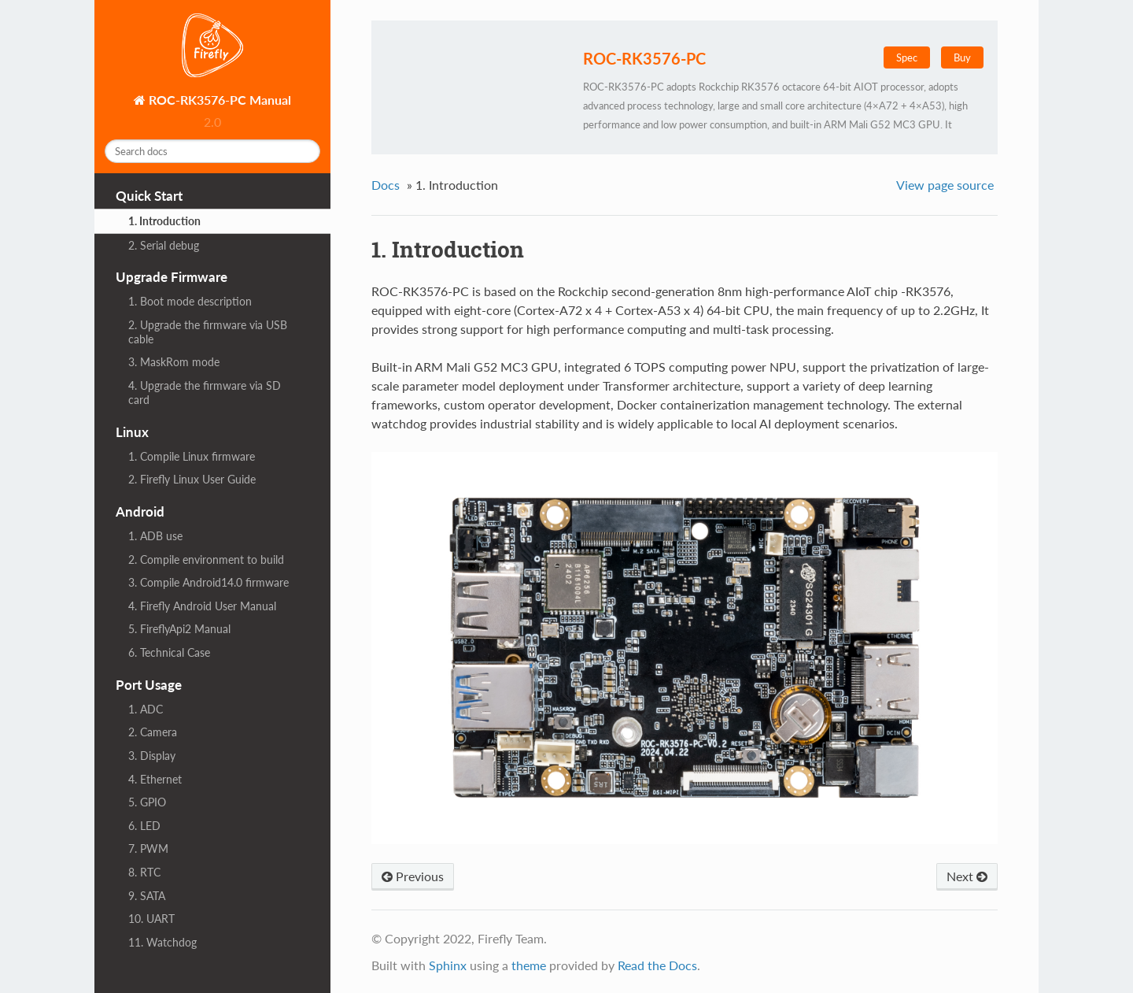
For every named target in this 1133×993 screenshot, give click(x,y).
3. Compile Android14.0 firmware (208, 582)
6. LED (144, 825)
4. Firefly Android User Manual (202, 606)
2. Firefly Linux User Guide (192, 479)
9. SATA (146, 895)
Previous (413, 876)
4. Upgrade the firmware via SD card (204, 392)
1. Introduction (164, 221)
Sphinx (448, 965)
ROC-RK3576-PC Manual (218, 99)
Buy (962, 57)
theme (528, 965)
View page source (945, 184)
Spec (906, 57)
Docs (385, 184)
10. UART (151, 918)
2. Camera (152, 732)
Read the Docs (657, 965)
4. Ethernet (155, 779)
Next (967, 876)
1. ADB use (155, 536)
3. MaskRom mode (174, 362)
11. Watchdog (162, 942)
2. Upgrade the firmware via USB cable (207, 332)
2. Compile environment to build (206, 559)
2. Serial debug (163, 245)
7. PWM (148, 848)
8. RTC (144, 872)
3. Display (151, 755)
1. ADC (145, 709)
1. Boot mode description (190, 301)
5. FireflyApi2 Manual (179, 628)
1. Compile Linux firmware (191, 456)
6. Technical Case (169, 652)
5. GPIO (147, 802)
